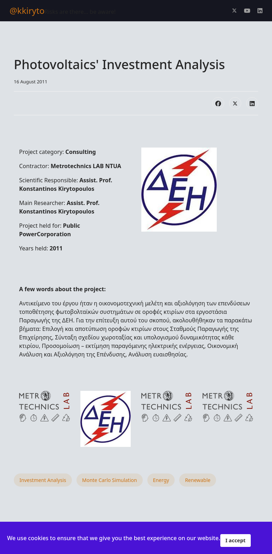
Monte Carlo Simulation (109, 480)
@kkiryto (27, 10)
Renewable (197, 480)
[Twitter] (234, 11)
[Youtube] (247, 11)
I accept (236, 540)
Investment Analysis (42, 480)
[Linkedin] (259, 11)
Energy (161, 480)
